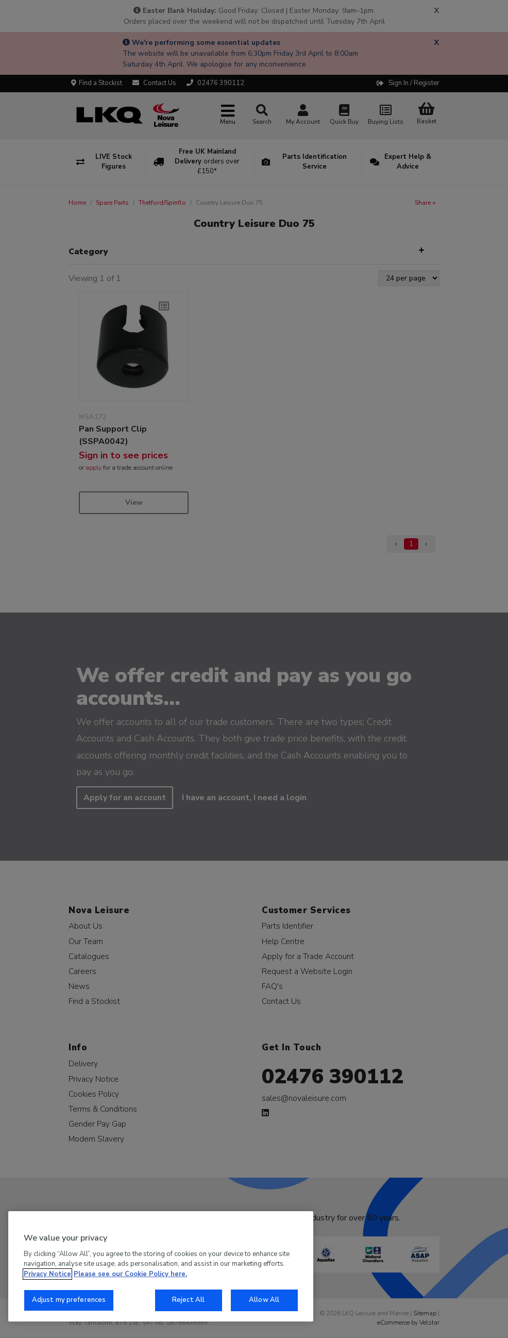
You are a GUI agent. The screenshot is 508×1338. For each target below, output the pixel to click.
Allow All (264, 1299)
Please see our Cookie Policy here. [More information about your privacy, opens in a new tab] (130, 1274)
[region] (160, 1266)
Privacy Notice (47, 1274)
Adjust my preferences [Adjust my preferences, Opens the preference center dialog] (69, 1299)
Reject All (188, 1299)
